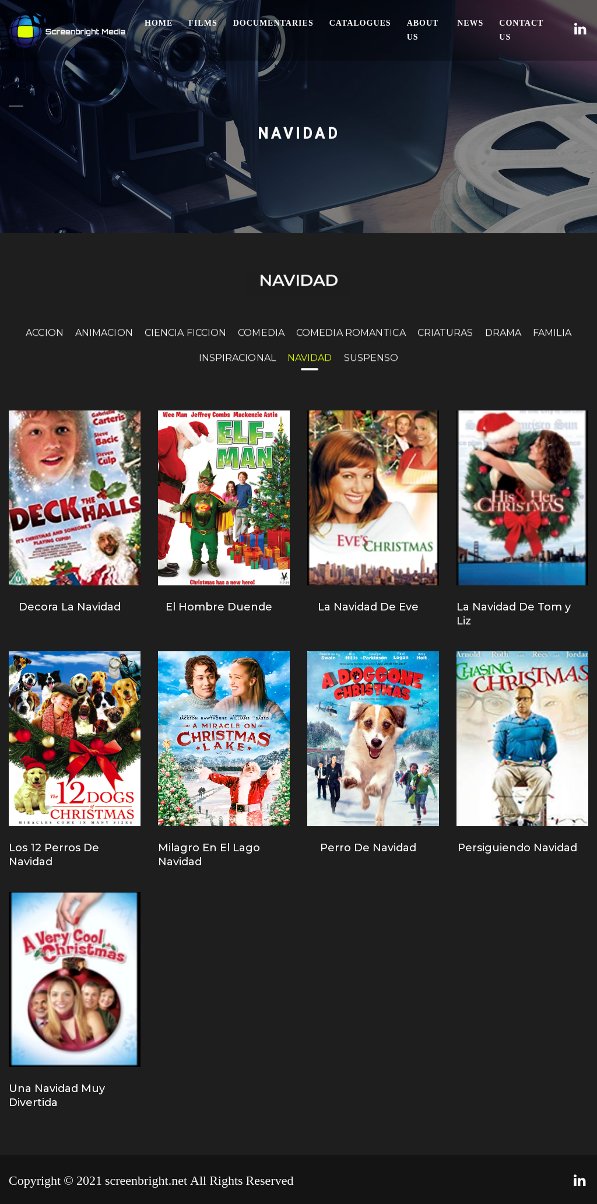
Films (202, 23)
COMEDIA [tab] (261, 340)
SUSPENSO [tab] (371, 365)
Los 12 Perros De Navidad (54, 854)
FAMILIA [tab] (552, 340)
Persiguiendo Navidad (517, 847)
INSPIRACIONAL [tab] (237, 365)
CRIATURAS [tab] (445, 340)
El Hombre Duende (219, 607)
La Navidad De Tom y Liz (513, 614)
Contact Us (521, 30)
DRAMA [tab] (503, 340)
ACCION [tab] (45, 340)
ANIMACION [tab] (104, 340)
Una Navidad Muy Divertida (57, 1095)
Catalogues (360, 23)
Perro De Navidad (368, 847)
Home (159, 23)
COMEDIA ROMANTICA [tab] (351, 340)
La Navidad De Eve (368, 607)
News (470, 23)
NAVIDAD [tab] (309, 365)
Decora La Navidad (70, 607)
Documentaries (273, 23)
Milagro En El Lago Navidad (209, 854)
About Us (423, 30)
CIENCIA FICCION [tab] (186, 340)
